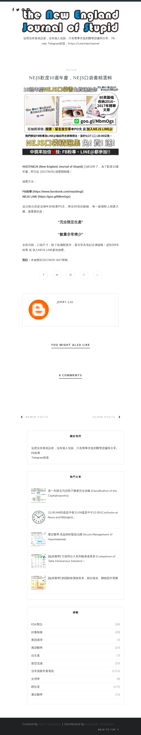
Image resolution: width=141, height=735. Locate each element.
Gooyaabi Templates (99, 724)
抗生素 (35, 655)
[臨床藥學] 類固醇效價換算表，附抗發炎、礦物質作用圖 (83, 578)
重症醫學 (37, 694)
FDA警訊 (36, 624)
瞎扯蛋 (35, 686)
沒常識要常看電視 (42, 671)
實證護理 (37, 639)
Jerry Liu (65, 302)
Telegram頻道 (40, 457)
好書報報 (37, 632)
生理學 (35, 678)
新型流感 (37, 663)
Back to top (108, 729)
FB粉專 (35, 453)
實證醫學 (37, 647)
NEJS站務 (71, 70)
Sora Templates (50, 724)
